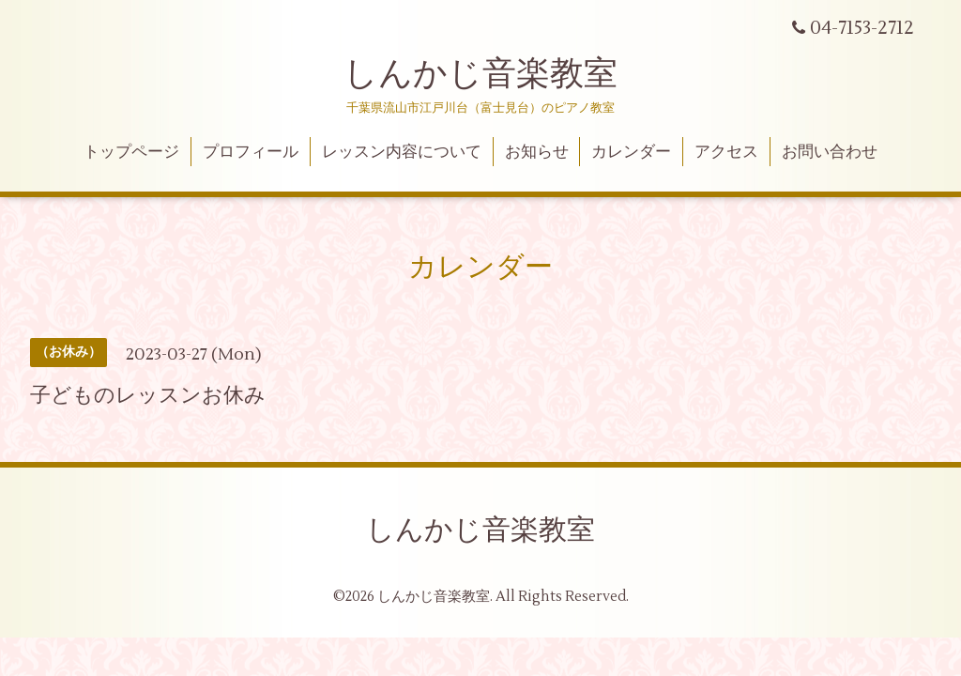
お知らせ (537, 152)
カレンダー (631, 152)
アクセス (726, 152)
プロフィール (250, 152)
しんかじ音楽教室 (480, 74)
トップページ (131, 152)
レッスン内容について (401, 152)
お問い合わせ (829, 152)
